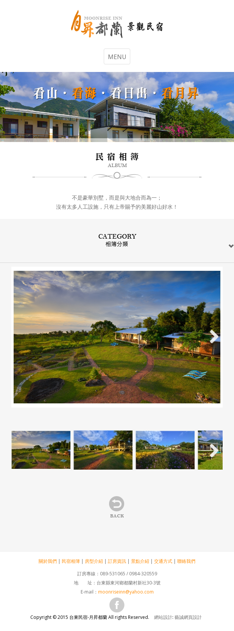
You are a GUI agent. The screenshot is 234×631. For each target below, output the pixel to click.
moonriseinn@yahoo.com (126, 592)
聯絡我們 (186, 561)
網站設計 (163, 617)
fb (117, 605)
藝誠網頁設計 (188, 617)
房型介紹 (94, 561)
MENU (117, 57)
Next (211, 337)
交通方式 (163, 561)
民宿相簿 (71, 561)
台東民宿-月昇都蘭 (117, 25)
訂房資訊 (117, 561)
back (117, 507)
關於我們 (48, 561)
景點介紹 (140, 561)
